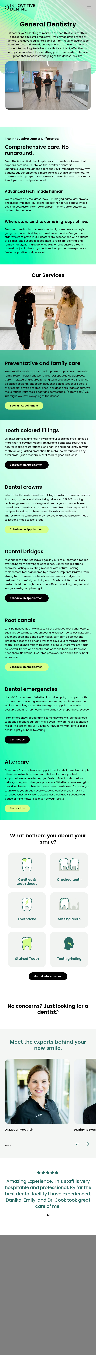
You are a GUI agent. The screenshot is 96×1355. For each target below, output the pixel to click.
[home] (20, 8)
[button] (88, 8)
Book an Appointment (24, 405)
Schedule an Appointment (27, 465)
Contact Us (17, 739)
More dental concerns (48, 976)
